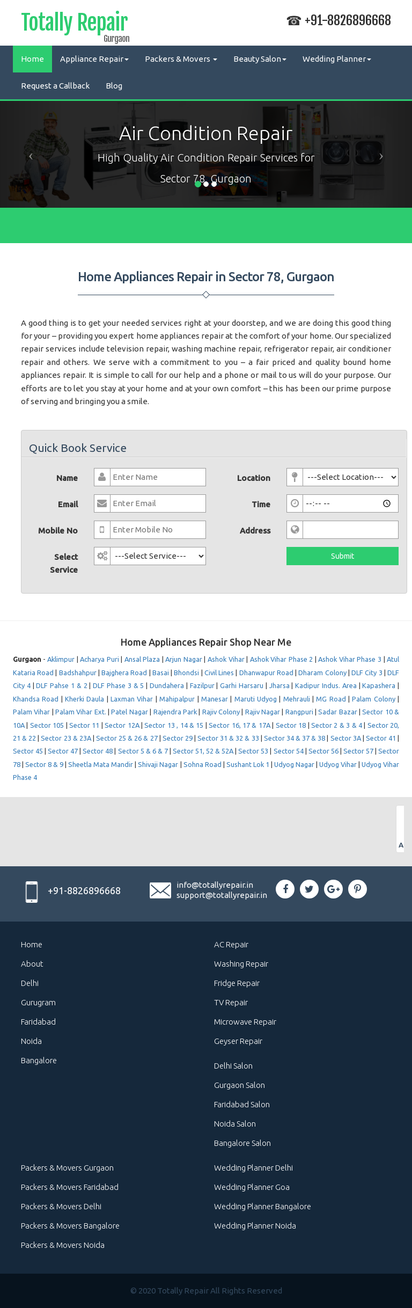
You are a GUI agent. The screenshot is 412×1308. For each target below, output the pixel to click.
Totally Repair (74, 24)
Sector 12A (122, 725)
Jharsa (279, 685)
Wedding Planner (337, 58)
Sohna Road (202, 764)
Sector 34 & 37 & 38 (295, 738)
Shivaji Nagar (158, 764)
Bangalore (39, 1060)
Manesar (214, 699)
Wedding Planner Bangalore (262, 1206)
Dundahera (167, 685)
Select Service (64, 563)
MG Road (330, 699)
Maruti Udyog (255, 699)
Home (32, 58)
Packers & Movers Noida (63, 1244)
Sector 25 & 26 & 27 (127, 738)
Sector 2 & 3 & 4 (336, 725)
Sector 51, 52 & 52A (203, 751)
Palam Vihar (31, 711)
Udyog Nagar (294, 764)
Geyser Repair (238, 1041)
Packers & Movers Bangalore (70, 1225)
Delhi (30, 983)
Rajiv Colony (221, 711)
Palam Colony (373, 699)
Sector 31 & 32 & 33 (229, 738)
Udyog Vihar (338, 764)
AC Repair (231, 944)
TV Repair (231, 1002)
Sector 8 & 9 (44, 764)
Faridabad (38, 1021)
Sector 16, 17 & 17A (239, 725)
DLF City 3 (366, 672)
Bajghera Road (124, 672)
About (32, 963)
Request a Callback (55, 85)
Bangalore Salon (242, 1143)
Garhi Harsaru (241, 685)
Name (67, 478)
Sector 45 (28, 751)
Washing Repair (241, 963)
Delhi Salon (233, 1065)
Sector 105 (47, 725)
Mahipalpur (177, 699)
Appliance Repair (94, 58)
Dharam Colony (322, 672)
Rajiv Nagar (262, 711)
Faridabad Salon (242, 1104)
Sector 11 (84, 725)
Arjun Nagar (183, 659)
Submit (342, 556)
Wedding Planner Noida (255, 1225)
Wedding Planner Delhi (253, 1167)
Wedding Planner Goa (252, 1187)
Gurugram (38, 1002)
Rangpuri (299, 711)
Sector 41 (381, 738)
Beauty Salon (259, 58)
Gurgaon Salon (239, 1085)
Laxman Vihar (132, 699)
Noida (31, 1041)
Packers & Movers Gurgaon (67, 1167)
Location (253, 478)
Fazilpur (202, 685)
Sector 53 (253, 751)
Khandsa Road (35, 699)
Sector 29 (178, 738)
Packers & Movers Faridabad (70, 1187)
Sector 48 (98, 751)
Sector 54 (289, 751)
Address (255, 530)
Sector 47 (63, 751)
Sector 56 (323, 751)
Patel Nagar (129, 711)
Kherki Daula (84, 699)
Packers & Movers (181, 58)
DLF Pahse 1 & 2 (61, 685)
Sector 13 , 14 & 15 (173, 725)
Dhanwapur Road (266, 672)
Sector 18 (291, 725)
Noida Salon (235, 1123)
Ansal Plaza (142, 659)
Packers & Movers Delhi (61, 1206)
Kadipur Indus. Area (326, 685)
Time (261, 504)
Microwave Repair (245, 1021)
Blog (114, 85)
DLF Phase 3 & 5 (118, 685)
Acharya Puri (99, 659)
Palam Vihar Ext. (80, 711)
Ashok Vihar (226, 659)
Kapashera (378, 685)
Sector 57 (358, 751)
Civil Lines (219, 672)
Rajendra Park (175, 711)
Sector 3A (345, 738)
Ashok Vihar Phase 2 (281, 659)
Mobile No (58, 530)
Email (68, 504)
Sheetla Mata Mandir (100, 764)
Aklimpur (61, 659)
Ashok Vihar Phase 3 (349, 659)
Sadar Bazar (337, 711)
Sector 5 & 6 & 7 (143, 751)
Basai (160, 672)
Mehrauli (296, 699)
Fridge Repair (237, 983)
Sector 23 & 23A (66, 738)
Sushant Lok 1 (247, 764)
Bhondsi (186, 672)
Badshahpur (78, 672)
